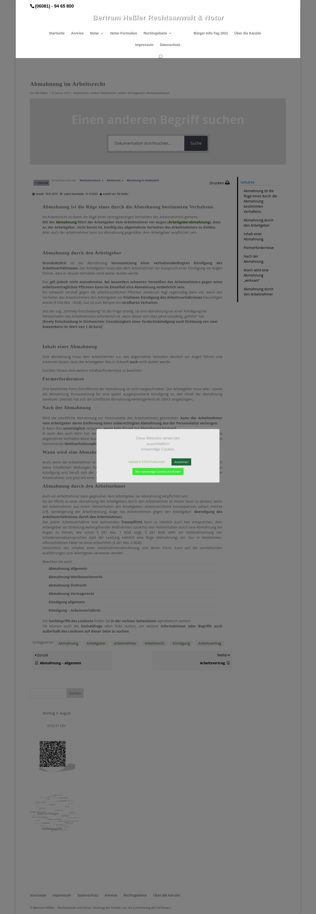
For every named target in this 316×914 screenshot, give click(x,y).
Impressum (144, 45)
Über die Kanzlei (247, 33)
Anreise (77, 33)
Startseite (57, 33)
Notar (94, 33)
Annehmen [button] (181, 462)
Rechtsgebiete (155, 33)
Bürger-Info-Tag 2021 (211, 33)
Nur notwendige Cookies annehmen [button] (158, 471)
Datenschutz (170, 45)
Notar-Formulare (123, 33)
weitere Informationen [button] (147, 461)
